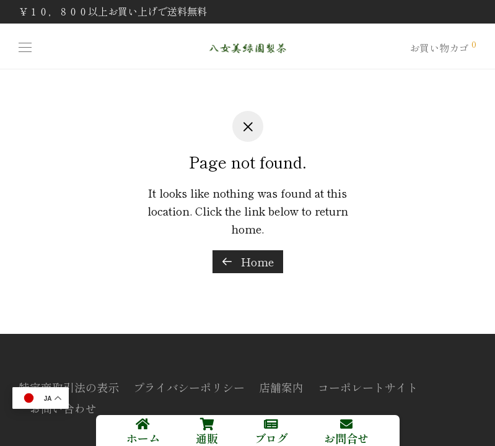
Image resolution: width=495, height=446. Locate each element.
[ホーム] (143, 424)
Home (248, 261)
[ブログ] (271, 424)
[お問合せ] (346, 424)
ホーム (143, 438)
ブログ (271, 438)
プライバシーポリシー (189, 387)
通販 (207, 438)
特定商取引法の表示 (69, 387)
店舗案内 (281, 387)
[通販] (207, 424)
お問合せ (346, 438)
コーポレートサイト (368, 387)
